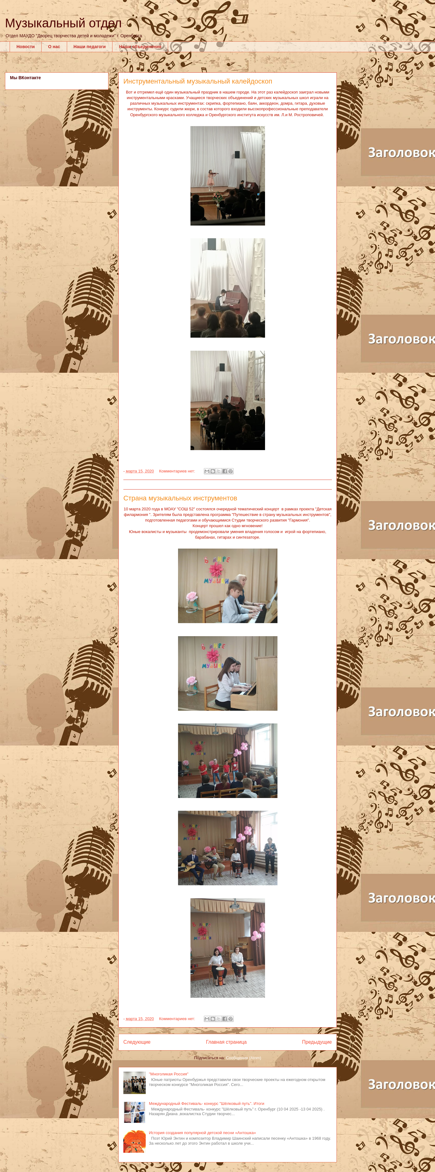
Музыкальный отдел (63, 23)
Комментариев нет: (177, 471)
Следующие (137, 1042)
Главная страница (226, 1042)
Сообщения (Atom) (243, 1058)
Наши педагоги (90, 46)
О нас (54, 46)
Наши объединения (140, 46)
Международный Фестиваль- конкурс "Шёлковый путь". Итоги (206, 1103)
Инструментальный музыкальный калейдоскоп (197, 81)
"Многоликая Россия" (168, 1074)
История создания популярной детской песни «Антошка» (202, 1132)
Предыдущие (317, 1042)
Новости (25, 46)
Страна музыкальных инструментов (180, 498)
